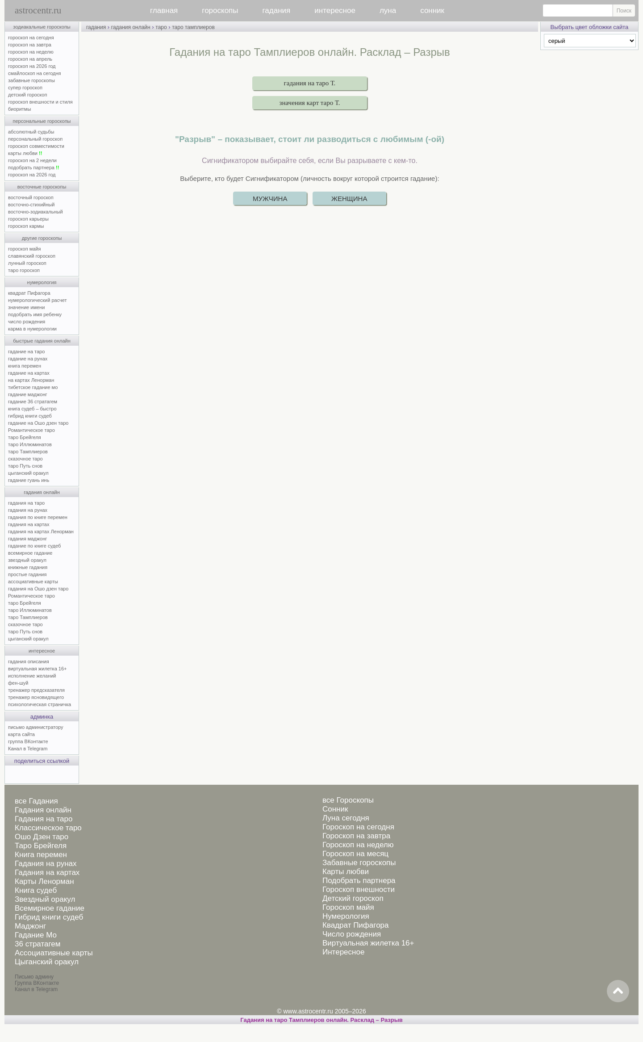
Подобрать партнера (359, 880)
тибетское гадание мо (33, 387)
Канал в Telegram (27, 748)
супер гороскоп (25, 87)
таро (161, 27)
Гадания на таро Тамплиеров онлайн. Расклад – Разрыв (321, 1020)
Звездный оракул (45, 899)
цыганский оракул (28, 473)
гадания (277, 10)
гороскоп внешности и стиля (40, 102)
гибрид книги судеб (30, 415)
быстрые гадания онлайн (42, 340)
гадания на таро (26, 503)
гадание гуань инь (28, 480)
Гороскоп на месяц (355, 854)
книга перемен (24, 365)
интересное (334, 10)
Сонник (335, 809)
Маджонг (30, 926)
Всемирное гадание (49, 908)
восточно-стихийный (31, 204)
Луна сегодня (345, 818)
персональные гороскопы (42, 121)
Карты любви (345, 871)
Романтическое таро (31, 430)
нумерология (42, 282)
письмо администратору (35, 727)
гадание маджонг (27, 394)
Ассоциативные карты (54, 953)
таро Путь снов (25, 466)
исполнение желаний (32, 675)
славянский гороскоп (31, 256)
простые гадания (27, 574)
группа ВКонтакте (28, 741)
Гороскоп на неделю (357, 845)
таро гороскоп (24, 270)
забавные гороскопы (31, 80)
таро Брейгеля (24, 437)
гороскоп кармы (26, 226)
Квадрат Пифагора (355, 925)
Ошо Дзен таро (41, 837)
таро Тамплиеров (28, 451)
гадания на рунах (27, 510)
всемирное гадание (30, 553)
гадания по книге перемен (37, 517)
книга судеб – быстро (32, 408)
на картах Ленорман (31, 380)
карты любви (25, 153)
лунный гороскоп (27, 263)
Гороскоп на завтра (356, 836)
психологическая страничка (39, 704)
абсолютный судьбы (31, 131)
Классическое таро (48, 828)
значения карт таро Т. (310, 102)
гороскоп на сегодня (31, 37)
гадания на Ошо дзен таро (38, 588)
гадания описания (28, 661)
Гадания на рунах (46, 863)
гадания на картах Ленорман (42, 531)
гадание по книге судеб (34, 545)
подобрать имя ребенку (35, 314)
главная (164, 10)
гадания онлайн (42, 492)
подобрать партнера (33, 167)
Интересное (343, 952)
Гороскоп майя (348, 907)
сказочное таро (25, 458)
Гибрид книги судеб (49, 917)
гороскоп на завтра (29, 44)
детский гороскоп (27, 94)
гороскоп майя (24, 248)
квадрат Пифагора (29, 293)
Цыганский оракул (47, 962)
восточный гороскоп (31, 197)
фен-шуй (18, 683)
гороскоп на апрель (30, 59)
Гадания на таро (43, 819)
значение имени (26, 307)
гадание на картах (29, 373)
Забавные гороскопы (359, 862)
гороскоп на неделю (31, 51)
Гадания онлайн (43, 810)
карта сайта (21, 734)
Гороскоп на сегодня (358, 827)
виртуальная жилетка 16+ (37, 668)
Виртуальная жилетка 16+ (368, 943)
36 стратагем (37, 944)
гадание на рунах (27, 358)
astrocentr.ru (38, 10)
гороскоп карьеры (28, 219)
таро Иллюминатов (30, 444)
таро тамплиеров (193, 27)
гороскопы (220, 10)
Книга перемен (41, 854)
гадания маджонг (27, 538)
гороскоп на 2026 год (32, 66)
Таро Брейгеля (41, 845)
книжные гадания (27, 567)
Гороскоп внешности (358, 889)
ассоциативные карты (33, 581)
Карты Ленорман (44, 881)
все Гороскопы (348, 800)
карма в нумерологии (32, 328)
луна (388, 10)
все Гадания (36, 801)
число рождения (26, 321)
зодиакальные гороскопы (42, 26)
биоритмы (19, 109)
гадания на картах (29, 524)
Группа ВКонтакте (37, 983)
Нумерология (345, 916)
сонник (432, 10)
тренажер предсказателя (36, 690)
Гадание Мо (36, 935)
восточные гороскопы (42, 186)
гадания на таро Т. (310, 83)
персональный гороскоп (35, 139)
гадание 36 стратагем (32, 401)
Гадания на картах (47, 872)
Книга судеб (36, 890)
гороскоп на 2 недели (32, 160)
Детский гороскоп (353, 898)
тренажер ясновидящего (36, 697)
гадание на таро (26, 351)
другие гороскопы (42, 238)
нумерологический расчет (37, 300)
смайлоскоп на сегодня (34, 73)
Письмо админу (34, 977)
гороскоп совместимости (36, 146)
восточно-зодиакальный (35, 211)
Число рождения (351, 934)
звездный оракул (27, 560)
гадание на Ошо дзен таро (38, 423)
